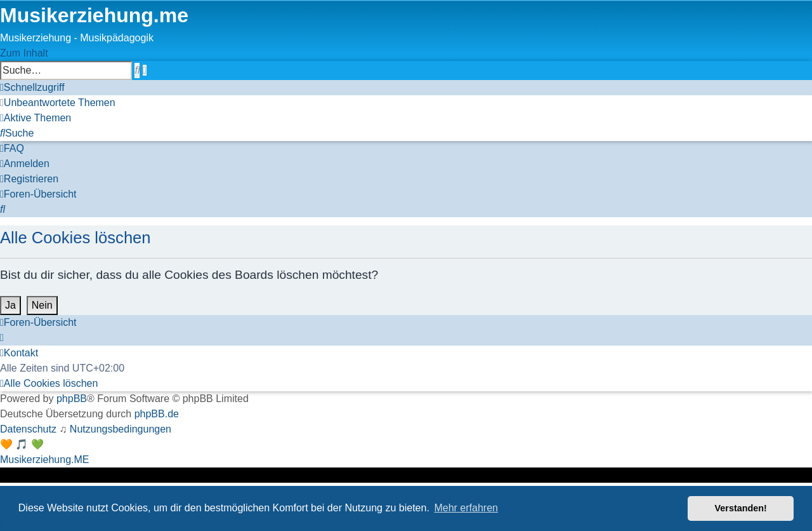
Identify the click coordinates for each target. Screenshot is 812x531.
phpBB (71, 398)
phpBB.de (156, 413)
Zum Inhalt (24, 53)
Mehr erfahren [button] (466, 507)
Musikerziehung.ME (44, 459)
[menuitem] (57, 102)
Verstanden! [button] (741, 508)
